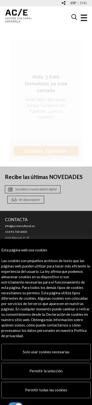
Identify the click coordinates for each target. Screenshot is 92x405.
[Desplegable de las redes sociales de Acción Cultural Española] (63, 3)
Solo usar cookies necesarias (46, 352)
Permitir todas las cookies (46, 390)
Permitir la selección (46, 371)
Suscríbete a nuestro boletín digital (36, 189)
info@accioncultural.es (20, 226)
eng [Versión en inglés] (83, 3)
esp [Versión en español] (73, 3)
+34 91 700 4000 (16, 232)
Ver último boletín (29, 200)
